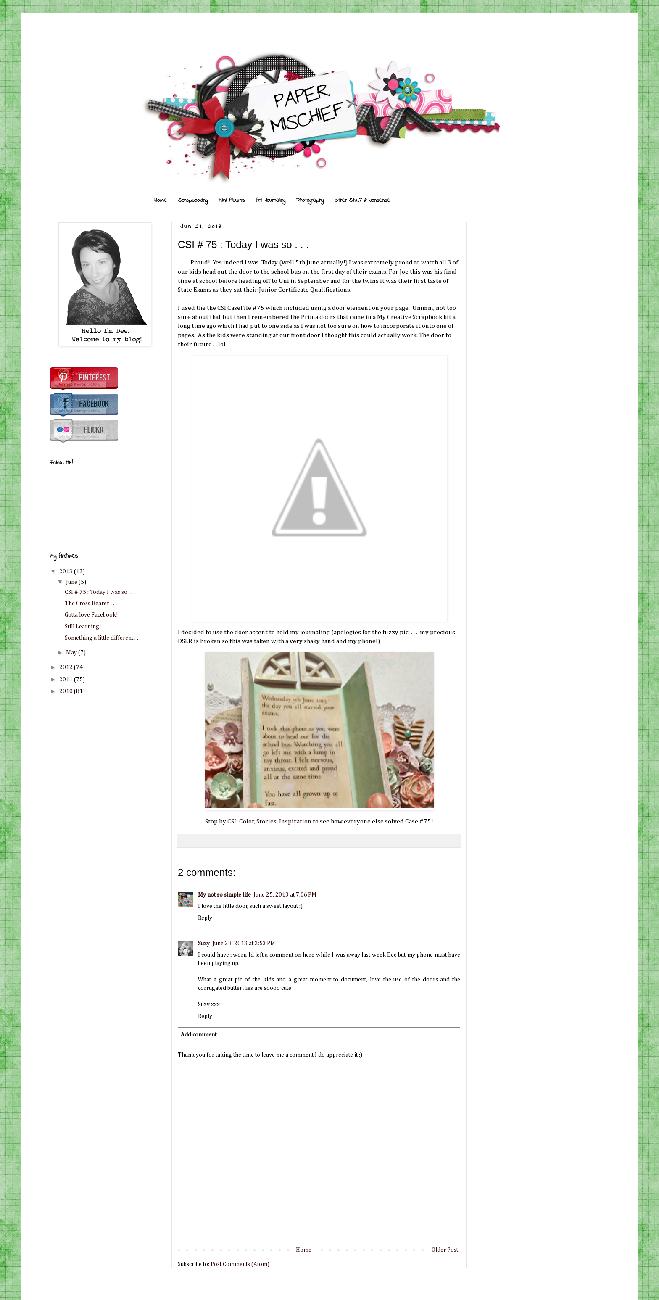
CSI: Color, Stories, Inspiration (269, 821)
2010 (66, 691)
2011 (66, 680)
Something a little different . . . (103, 638)
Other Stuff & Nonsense (362, 200)
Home (160, 200)
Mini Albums (232, 200)
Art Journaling (270, 200)
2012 (66, 667)
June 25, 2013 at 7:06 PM (284, 895)
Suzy (204, 944)
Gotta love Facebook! (91, 615)
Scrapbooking (193, 200)
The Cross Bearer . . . (91, 603)
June (72, 582)
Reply (205, 918)
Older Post (445, 1250)
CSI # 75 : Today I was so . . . (100, 592)
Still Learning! (83, 627)
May (72, 653)
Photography (310, 200)
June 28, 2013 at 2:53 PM (243, 944)
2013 (66, 572)
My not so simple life (224, 895)
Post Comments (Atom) (240, 1264)
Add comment (198, 1035)
